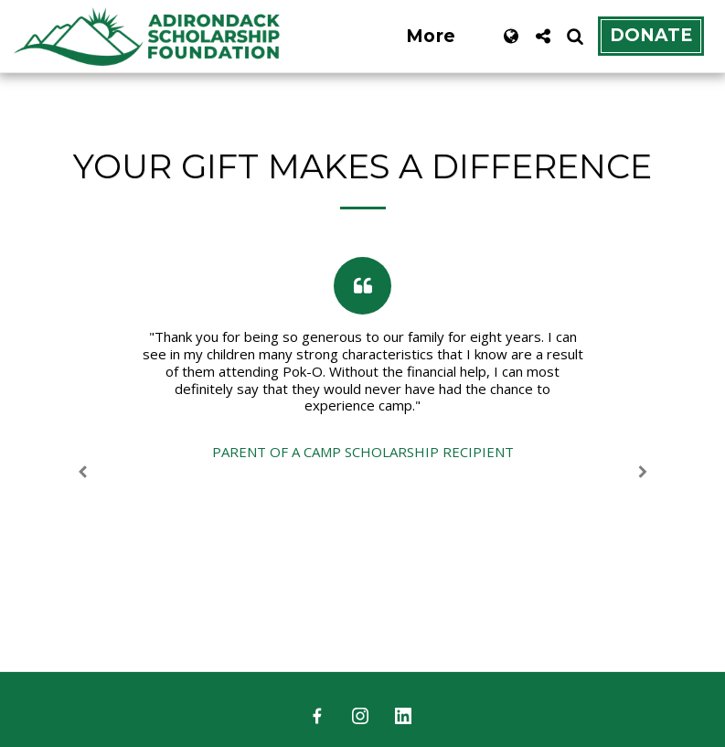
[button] (543, 36)
